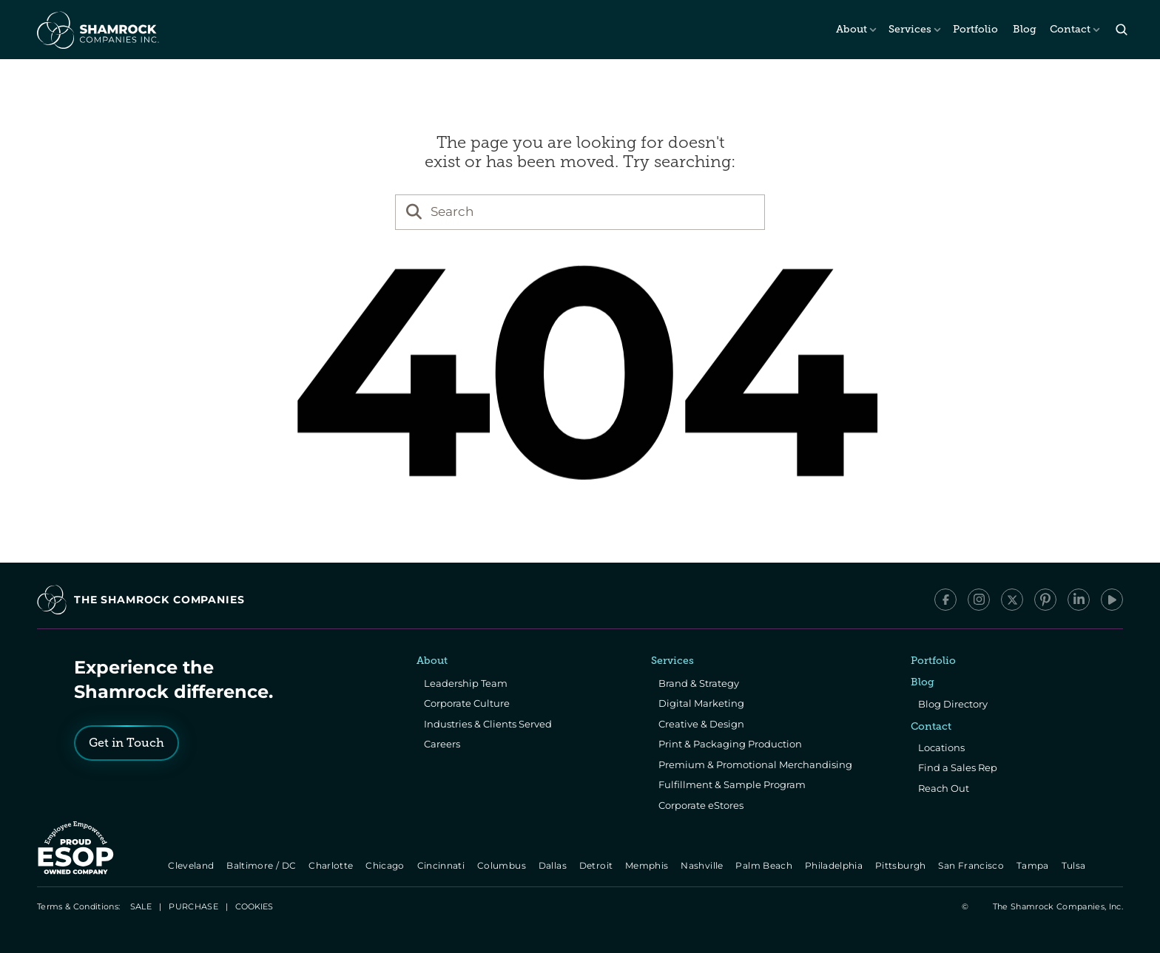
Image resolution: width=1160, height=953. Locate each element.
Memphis (647, 865)
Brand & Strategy (698, 683)
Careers (442, 744)
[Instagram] (979, 600)
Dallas (553, 865)
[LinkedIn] (1079, 600)
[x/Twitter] (1012, 600)
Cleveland (192, 865)
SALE (141, 906)
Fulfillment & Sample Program (732, 784)
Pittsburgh (901, 865)
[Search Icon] (1121, 30)
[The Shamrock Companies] (97, 29)
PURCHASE (193, 906)
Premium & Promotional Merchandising (755, 764)
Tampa (1033, 865)
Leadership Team (466, 683)
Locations (941, 747)
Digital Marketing (701, 703)
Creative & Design (701, 724)
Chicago (386, 865)
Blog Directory (953, 704)
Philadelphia (835, 865)
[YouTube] (1112, 600)
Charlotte (331, 865)
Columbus (502, 865)
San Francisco (973, 865)
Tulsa (1074, 865)
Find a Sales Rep (957, 767)
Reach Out (943, 788)
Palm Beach (765, 865)
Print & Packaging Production (730, 744)
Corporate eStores (700, 805)
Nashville (703, 865)
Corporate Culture (467, 703)
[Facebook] (945, 600)
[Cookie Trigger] (254, 906)
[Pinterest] (1045, 600)
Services (909, 29)
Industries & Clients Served (488, 724)
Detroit (597, 865)
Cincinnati (442, 865)
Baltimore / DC (263, 865)
